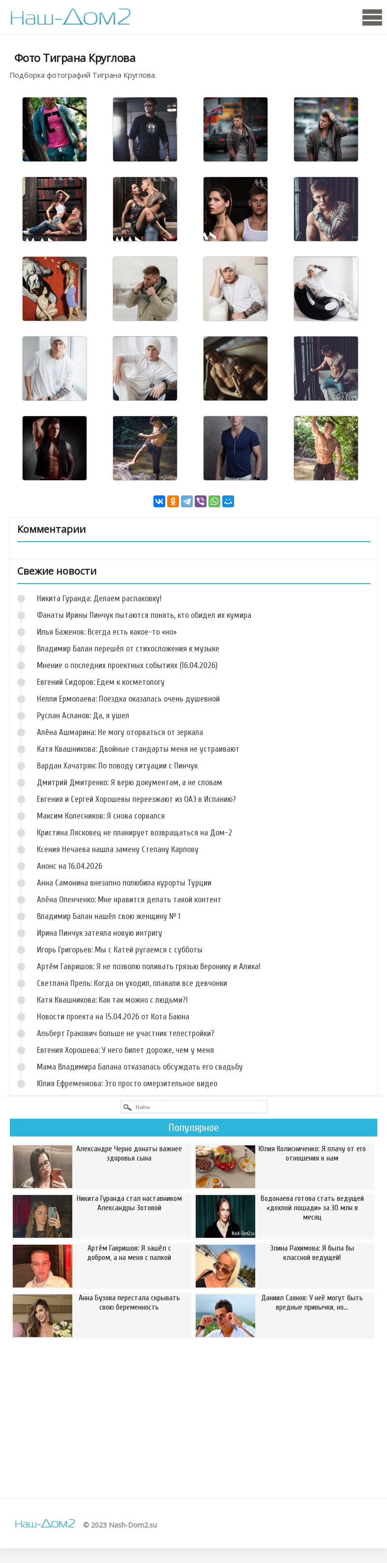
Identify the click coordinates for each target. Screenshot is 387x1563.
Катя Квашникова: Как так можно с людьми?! (112, 1000)
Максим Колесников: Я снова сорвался (101, 816)
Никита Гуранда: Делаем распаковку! (99, 598)
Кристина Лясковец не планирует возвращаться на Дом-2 (134, 832)
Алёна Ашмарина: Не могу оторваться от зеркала (120, 732)
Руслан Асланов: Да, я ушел (83, 715)
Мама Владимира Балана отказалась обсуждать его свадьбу (140, 1067)
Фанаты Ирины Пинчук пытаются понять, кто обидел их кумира (144, 615)
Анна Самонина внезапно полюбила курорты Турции (124, 883)
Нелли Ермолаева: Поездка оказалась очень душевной (128, 699)
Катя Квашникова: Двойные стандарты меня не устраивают (138, 749)
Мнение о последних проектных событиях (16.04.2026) (127, 665)
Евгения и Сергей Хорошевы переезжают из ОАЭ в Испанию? (136, 799)
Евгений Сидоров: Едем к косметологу (101, 682)
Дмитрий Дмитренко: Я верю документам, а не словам (129, 782)
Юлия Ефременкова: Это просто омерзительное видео (127, 1083)
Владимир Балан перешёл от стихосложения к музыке (128, 648)
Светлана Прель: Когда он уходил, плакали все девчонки (132, 983)
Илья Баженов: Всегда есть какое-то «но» (107, 632)
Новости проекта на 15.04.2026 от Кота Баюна (113, 1016)
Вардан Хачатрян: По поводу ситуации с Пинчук (117, 765)
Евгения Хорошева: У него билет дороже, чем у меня (125, 1050)
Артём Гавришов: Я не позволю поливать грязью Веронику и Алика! (149, 966)
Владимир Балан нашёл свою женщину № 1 (108, 916)
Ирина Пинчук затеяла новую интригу (99, 933)
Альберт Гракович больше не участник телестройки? (125, 1033)
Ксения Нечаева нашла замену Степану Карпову (118, 849)
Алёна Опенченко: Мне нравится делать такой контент (129, 899)
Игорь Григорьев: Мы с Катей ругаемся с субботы (120, 949)
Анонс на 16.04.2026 (69, 866)
